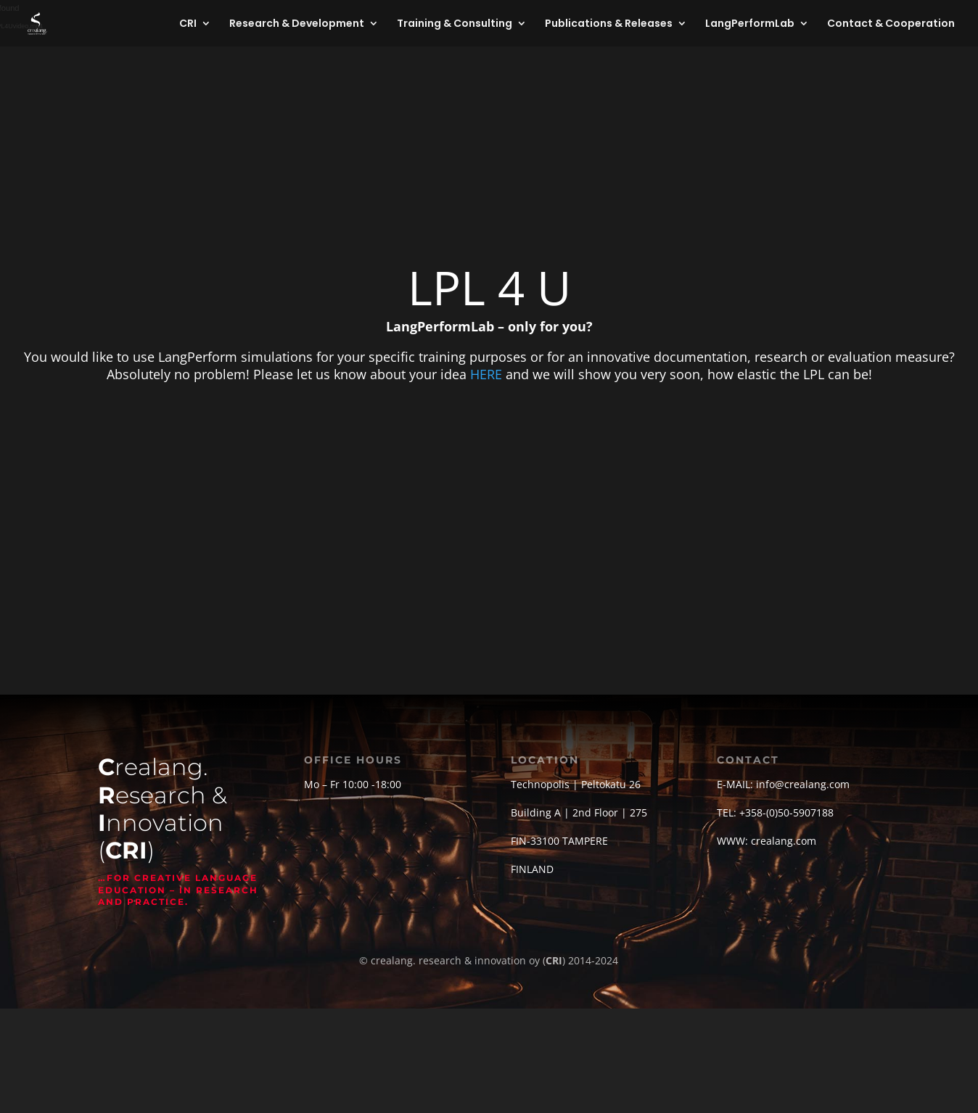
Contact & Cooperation (891, 24)
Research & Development (296, 24)
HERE (486, 374)
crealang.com (783, 841)
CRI (188, 24)
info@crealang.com (803, 784)
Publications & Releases (609, 24)
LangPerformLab (749, 24)
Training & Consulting (454, 24)
